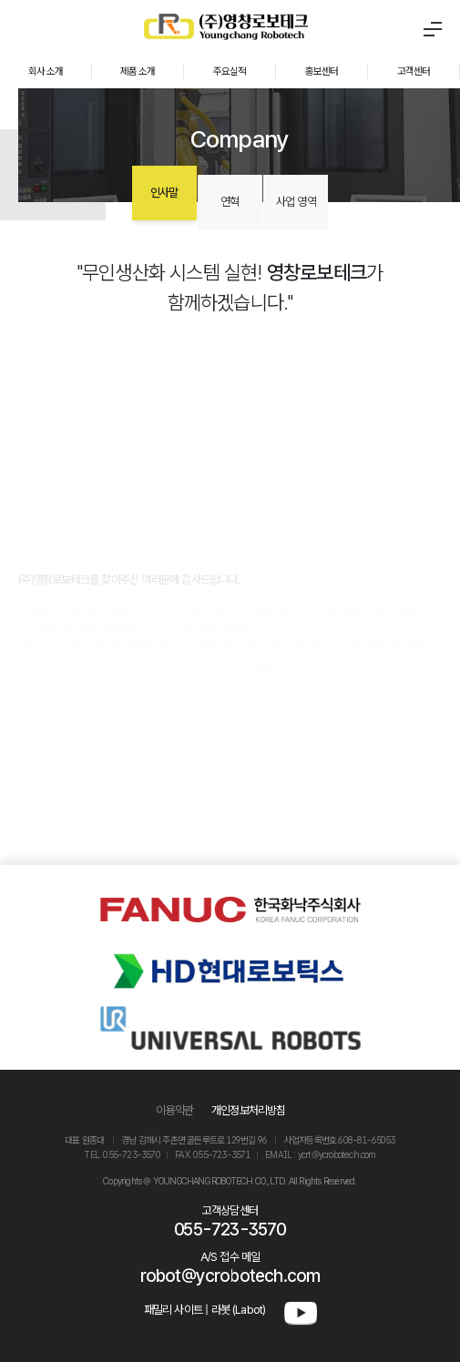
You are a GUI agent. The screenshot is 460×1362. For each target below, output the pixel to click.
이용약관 (174, 1110)
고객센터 (414, 71)
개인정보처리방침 (248, 1110)
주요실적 (230, 71)
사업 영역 (296, 201)
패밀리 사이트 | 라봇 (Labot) (205, 1309)
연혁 (229, 201)
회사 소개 (46, 71)
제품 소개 (138, 71)
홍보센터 (322, 71)
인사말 (164, 192)
